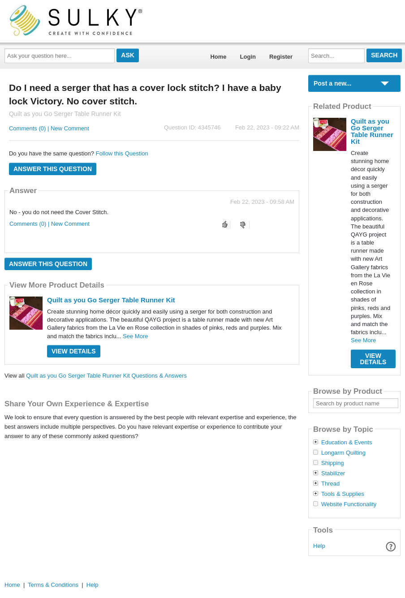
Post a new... (332, 83)
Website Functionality (348, 504)
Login (248, 56)
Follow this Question (122, 153)
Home (218, 56)
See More (135, 336)
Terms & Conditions (53, 584)
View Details (74, 351)
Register (281, 56)
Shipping (332, 463)
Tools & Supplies (342, 494)
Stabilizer (333, 473)
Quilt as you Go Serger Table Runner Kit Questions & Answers (106, 375)
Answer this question (52, 168)
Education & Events (346, 442)
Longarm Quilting (343, 453)
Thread (330, 484)
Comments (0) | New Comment (49, 128)
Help (319, 545)
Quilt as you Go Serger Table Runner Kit (111, 300)
